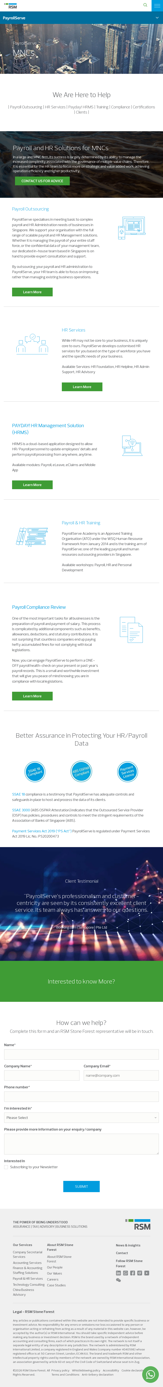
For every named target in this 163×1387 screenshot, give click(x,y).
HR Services (73, 330)
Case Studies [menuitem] (56, 1285)
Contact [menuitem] (122, 1253)
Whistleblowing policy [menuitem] (86, 1370)
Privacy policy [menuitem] (60, 1370)
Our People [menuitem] (55, 1267)
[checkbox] (81, 1168)
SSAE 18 (18, 794)
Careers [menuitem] (52, 1279)
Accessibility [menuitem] (111, 1370)
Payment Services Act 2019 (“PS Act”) (42, 831)
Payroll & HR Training (81, 523)
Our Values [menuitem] (54, 1273)
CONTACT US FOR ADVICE (42, 180)
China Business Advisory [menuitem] (23, 1292)
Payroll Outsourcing (30, 209)
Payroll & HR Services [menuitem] (28, 1278)
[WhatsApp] (150, 1374)
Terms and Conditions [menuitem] (65, 1374)
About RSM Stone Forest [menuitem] (59, 1259)
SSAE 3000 (21, 810)
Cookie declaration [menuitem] (134, 1370)
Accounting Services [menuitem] (27, 1263)
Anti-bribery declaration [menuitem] (97, 1374)
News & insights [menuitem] (128, 1245)
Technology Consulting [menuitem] (29, 1284)
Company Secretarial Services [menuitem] (27, 1254)
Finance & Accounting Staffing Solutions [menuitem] (27, 1270)
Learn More (32, 292)
